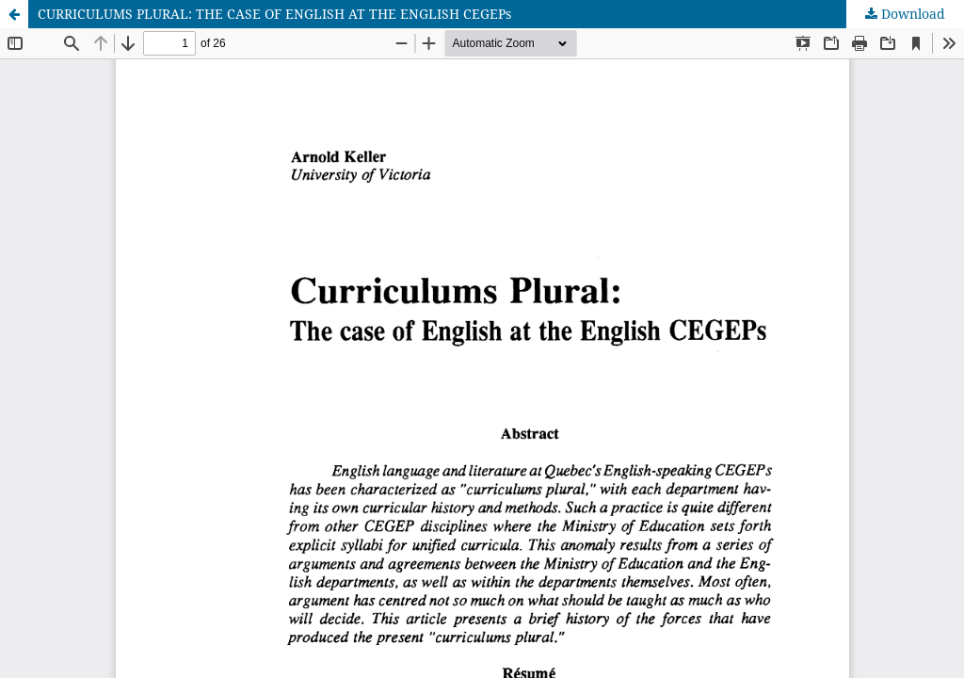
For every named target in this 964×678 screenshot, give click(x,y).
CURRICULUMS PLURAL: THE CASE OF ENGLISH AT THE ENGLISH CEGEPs (274, 14)
